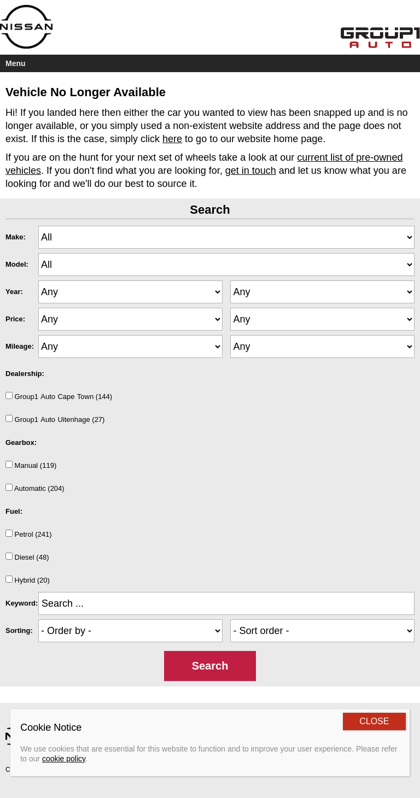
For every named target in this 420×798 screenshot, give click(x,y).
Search (210, 666)
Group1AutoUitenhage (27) (54, 419)
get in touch (250, 170)
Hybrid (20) (27, 580)
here (172, 138)
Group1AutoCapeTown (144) (58, 396)
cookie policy (63, 758)
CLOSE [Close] (374, 721)
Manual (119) (30, 465)
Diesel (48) (27, 557)
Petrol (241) (28, 534)
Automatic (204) (35, 488)
